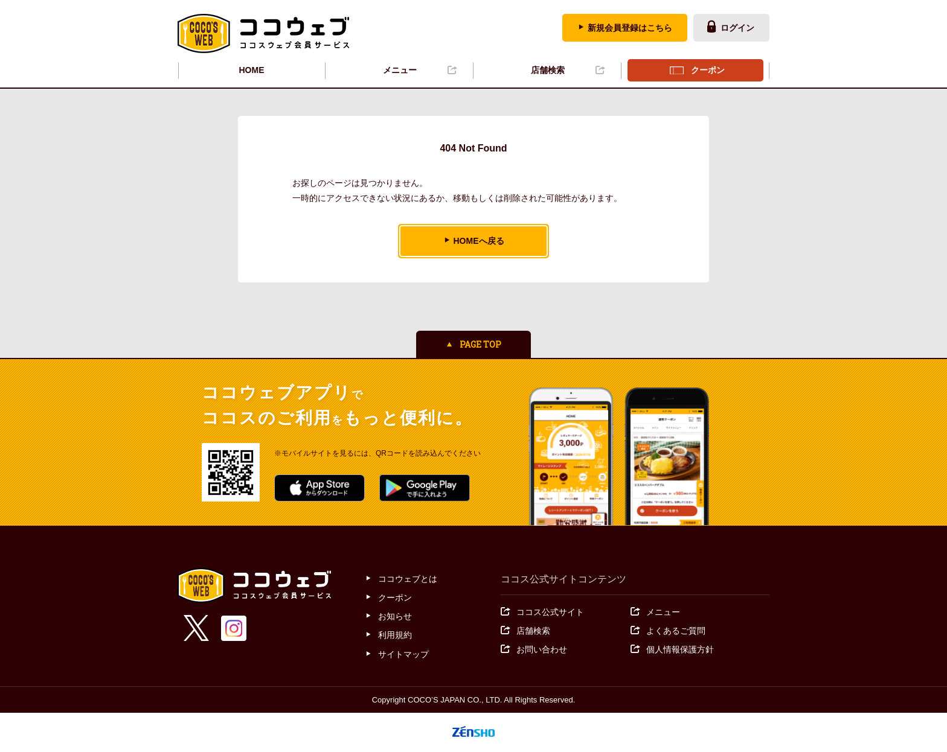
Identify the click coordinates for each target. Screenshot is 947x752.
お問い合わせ (541, 649)
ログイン (737, 28)
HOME (252, 70)
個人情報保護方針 (680, 649)
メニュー (400, 70)
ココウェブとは (407, 579)
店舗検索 (548, 70)
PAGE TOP (480, 344)
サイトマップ (403, 654)
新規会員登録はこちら (630, 28)
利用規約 (395, 635)
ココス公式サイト (550, 612)
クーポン (708, 70)
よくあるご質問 (675, 631)
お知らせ (395, 616)
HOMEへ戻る (479, 241)
